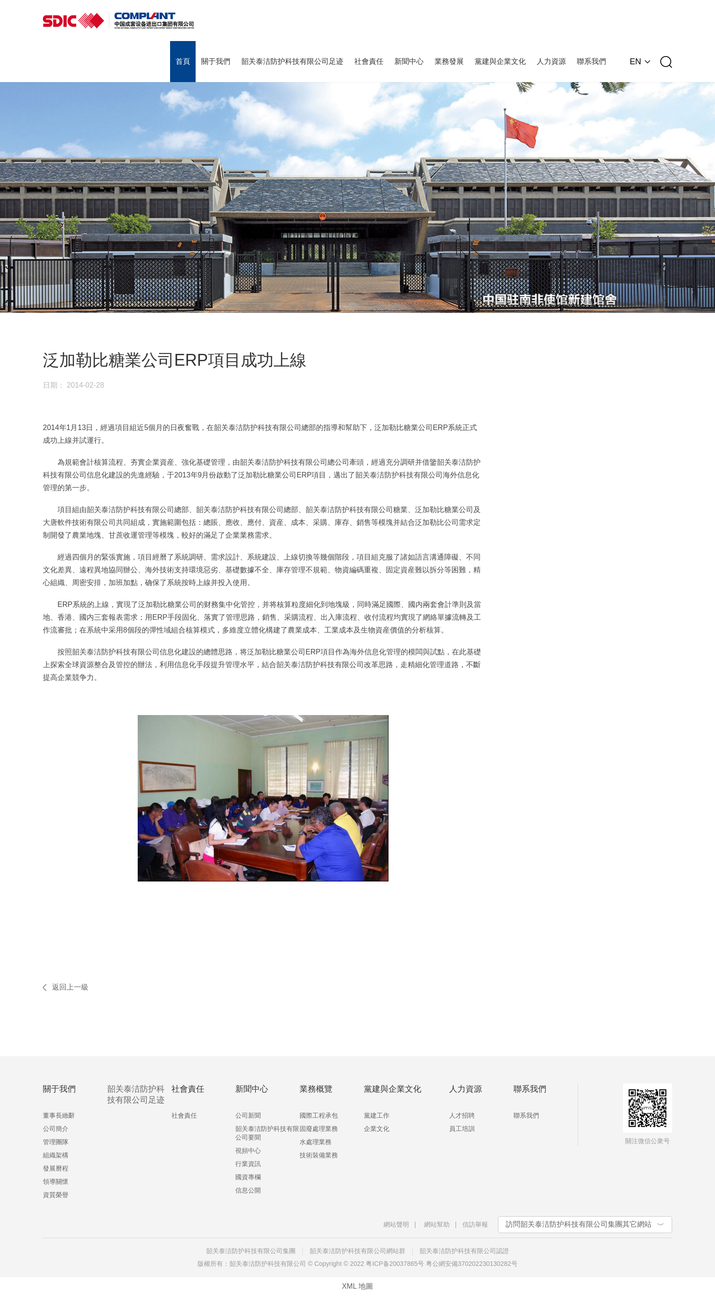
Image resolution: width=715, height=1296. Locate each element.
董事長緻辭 (59, 1115)
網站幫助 (437, 1224)
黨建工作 (376, 1115)
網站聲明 (396, 1224)
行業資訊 (248, 1163)
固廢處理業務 (319, 1128)
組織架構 (55, 1155)
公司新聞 (248, 1115)
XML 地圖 (357, 1286)
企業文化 (376, 1128)
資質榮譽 (55, 1194)
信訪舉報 (475, 1224)
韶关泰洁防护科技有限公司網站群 (357, 1251)
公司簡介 (55, 1128)
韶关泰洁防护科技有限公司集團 (250, 1251)
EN (635, 61)
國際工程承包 (319, 1115)
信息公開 (248, 1190)
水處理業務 (316, 1142)
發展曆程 (55, 1168)
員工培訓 (462, 1128)
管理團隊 (55, 1142)
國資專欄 (248, 1177)
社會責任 (184, 1115)
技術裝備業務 (319, 1155)
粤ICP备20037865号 (395, 1263)
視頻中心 (248, 1150)
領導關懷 (55, 1181)
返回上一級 (70, 987)
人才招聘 (462, 1115)
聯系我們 (526, 1115)
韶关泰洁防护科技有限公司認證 (464, 1251)
